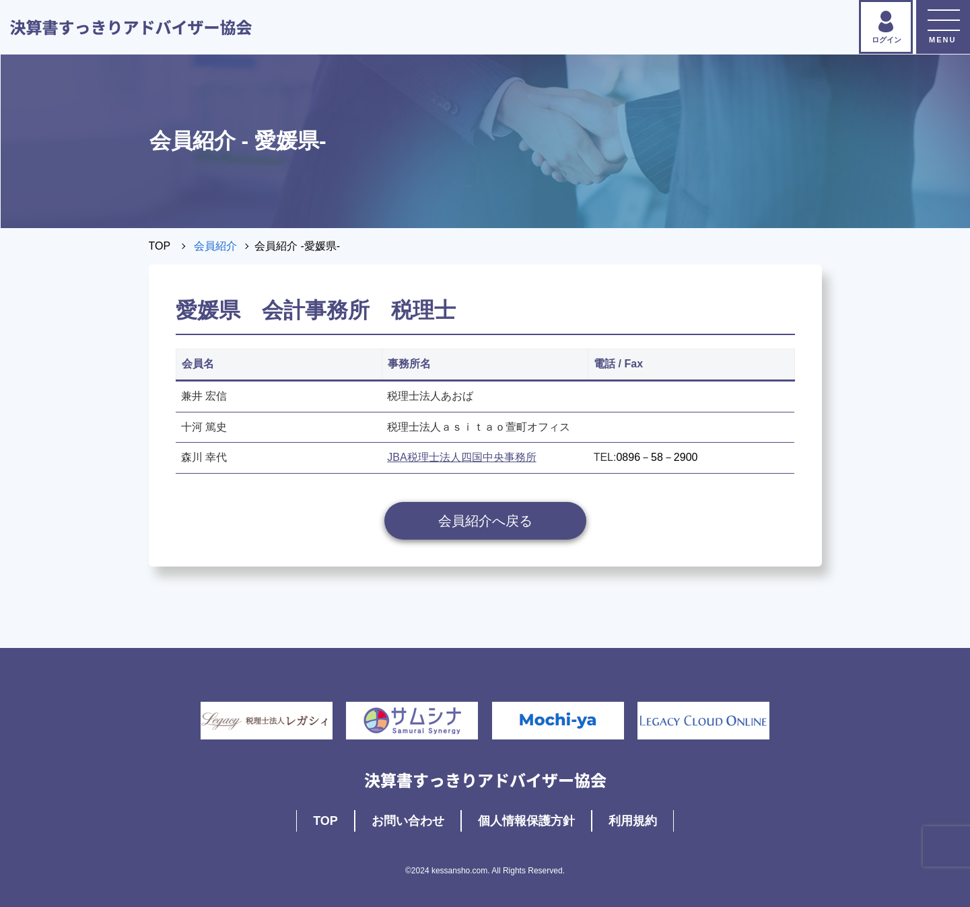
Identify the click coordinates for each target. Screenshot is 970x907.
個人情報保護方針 (526, 821)
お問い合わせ (408, 821)
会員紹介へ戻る (485, 520)
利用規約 (633, 821)
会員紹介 (215, 246)
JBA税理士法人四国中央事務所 (461, 457)
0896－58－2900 (656, 457)
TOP (160, 246)
